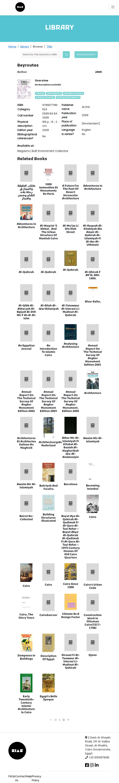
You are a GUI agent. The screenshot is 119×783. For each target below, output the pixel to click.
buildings (40, 93)
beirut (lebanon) (54, 93)
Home (12, 46)
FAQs (11, 776)
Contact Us (20, 778)
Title (49, 46)
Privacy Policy (36, 778)
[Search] (42, 54)
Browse (38, 46)
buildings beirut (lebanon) (68, 97)
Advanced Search (86, 54)
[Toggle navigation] (113, 7)
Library (24, 46)
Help (29, 776)
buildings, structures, (45, 97)
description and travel (73, 93)
